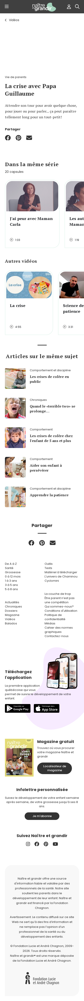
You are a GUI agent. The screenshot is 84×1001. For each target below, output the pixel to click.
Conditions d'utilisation (61, 611)
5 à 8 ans (11, 589)
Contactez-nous (57, 636)
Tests (48, 568)
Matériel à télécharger (61, 572)
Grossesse (13, 572)
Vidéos (14, 20)
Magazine (12, 615)
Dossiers (11, 611)
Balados (11, 623)
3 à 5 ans (11, 585)
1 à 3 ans (11, 581)
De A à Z (11, 564)
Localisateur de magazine (54, 768)
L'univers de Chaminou (61, 576)
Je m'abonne (42, 816)
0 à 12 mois (13, 576)
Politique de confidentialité (55, 617)
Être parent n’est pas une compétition (60, 600)
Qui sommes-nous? (59, 606)
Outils (49, 564)
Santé (9, 568)
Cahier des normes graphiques (59, 630)
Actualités (12, 602)
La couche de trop (58, 594)
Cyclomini (52, 581)
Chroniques (13, 606)
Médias (50, 623)
